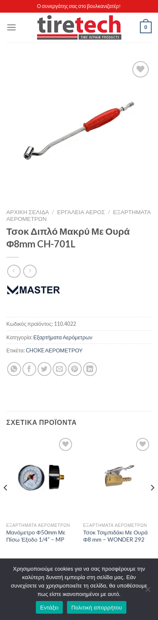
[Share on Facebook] (29, 369)
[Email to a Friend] (60, 369)
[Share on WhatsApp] (14, 369)
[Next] (152, 504)
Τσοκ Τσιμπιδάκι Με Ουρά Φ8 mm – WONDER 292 (115, 536)
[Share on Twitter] (44, 369)
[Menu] (11, 27)
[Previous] (6, 504)
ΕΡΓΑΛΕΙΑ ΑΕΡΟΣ (81, 212)
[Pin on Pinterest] (75, 369)
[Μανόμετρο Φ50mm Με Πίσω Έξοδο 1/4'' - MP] (40, 477)
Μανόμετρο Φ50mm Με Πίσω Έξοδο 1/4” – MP (35, 536)
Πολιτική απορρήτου (96, 607)
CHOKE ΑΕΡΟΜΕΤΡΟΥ (54, 350)
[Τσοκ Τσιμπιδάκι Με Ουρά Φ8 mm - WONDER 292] (117, 477)
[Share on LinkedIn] (90, 369)
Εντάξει (49, 607)
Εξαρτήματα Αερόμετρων (62, 337)
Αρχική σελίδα (27, 212)
